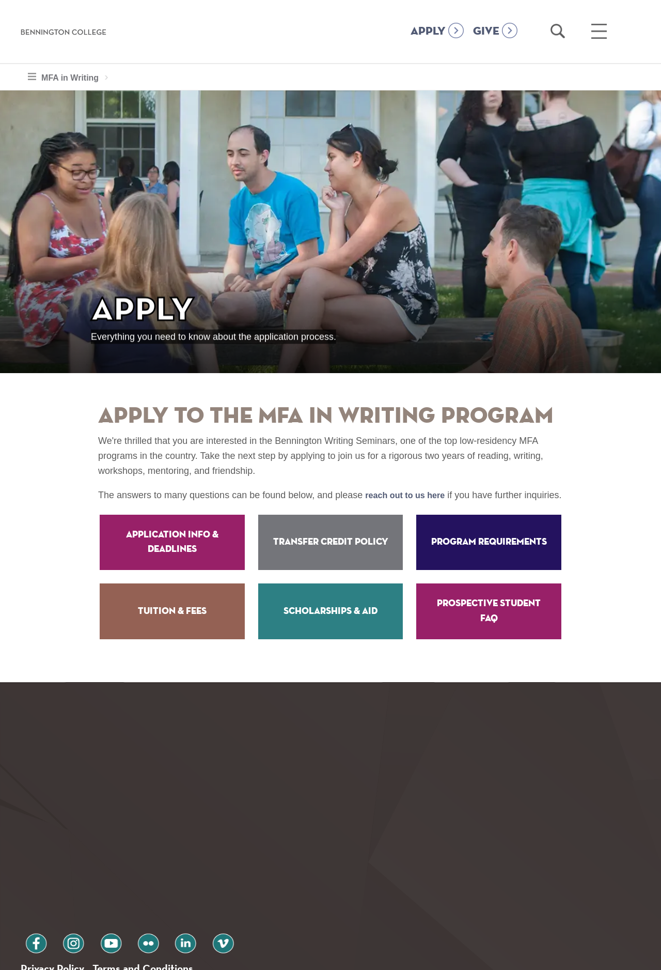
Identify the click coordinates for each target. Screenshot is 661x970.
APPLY (428, 31)
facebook (32, 888)
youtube (91, 888)
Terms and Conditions (159, 915)
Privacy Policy (57, 915)
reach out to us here (409, 495)
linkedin (149, 888)
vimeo (179, 888)
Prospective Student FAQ (489, 626)
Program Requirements (489, 557)
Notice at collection (266, 956)
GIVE (486, 31)
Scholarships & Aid (330, 625)
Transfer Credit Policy (330, 557)
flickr (120, 888)
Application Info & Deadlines (172, 557)
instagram (61, 888)
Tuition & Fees (172, 625)
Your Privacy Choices (363, 956)
